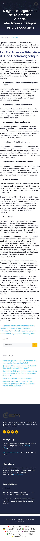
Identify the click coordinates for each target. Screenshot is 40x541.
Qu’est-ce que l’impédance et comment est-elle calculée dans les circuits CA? (20, 362)
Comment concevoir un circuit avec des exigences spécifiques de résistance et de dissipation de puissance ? (18, 383)
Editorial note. (18, 474)
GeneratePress (20, 521)
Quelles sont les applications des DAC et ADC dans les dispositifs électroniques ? (19, 367)
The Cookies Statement (11, 452)
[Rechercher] (34, 345)
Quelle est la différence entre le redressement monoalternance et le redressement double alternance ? (20, 373)
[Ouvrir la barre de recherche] (6, 4)
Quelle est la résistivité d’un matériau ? (17, 378)
